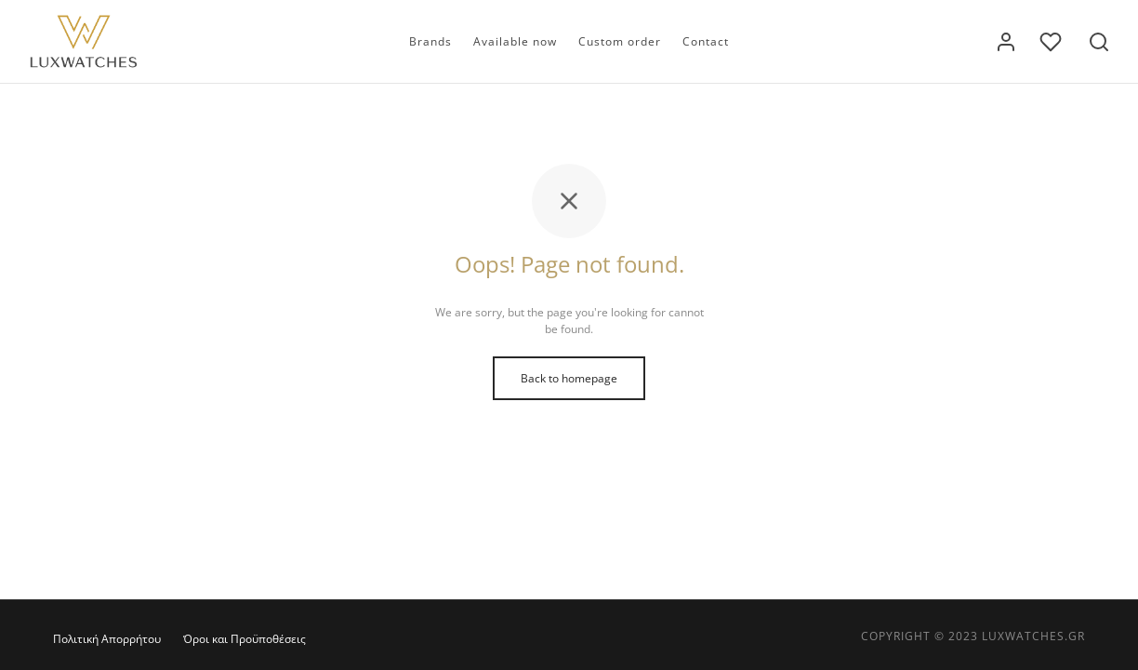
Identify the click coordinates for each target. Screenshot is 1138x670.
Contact (705, 41)
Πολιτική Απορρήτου (107, 639)
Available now (515, 41)
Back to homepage (569, 378)
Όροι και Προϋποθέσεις (244, 639)
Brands (430, 41)
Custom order (619, 41)
